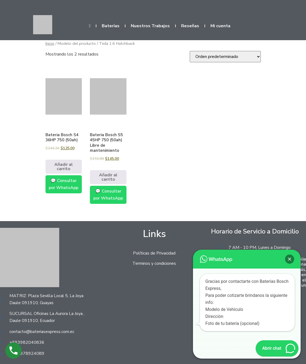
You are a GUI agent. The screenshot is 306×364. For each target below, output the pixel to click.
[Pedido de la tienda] (225, 56)
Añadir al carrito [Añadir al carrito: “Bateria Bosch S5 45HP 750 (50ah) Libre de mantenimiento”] (108, 177)
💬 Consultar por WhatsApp (63, 184)
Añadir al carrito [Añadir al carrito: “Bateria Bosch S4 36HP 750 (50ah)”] (63, 167)
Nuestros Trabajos (150, 26)
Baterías (110, 26)
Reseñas (190, 26)
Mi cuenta (220, 26)
